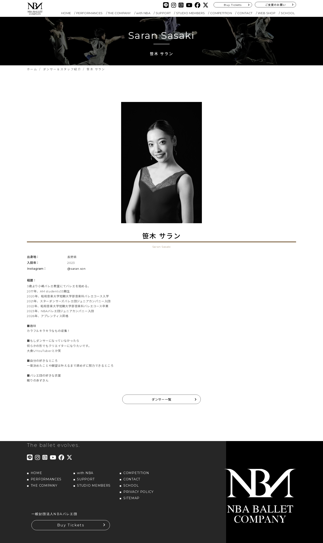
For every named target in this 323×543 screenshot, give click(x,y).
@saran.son (76, 268)
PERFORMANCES (89, 13)
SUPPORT (163, 13)
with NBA (143, 13)
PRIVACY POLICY (138, 492)
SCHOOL (288, 13)
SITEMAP (131, 498)
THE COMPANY (119, 13)
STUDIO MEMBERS (190, 13)
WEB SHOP (266, 13)
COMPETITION (221, 13)
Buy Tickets (233, 5)
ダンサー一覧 (161, 399)
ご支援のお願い (275, 5)
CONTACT (245, 13)
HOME (66, 13)
